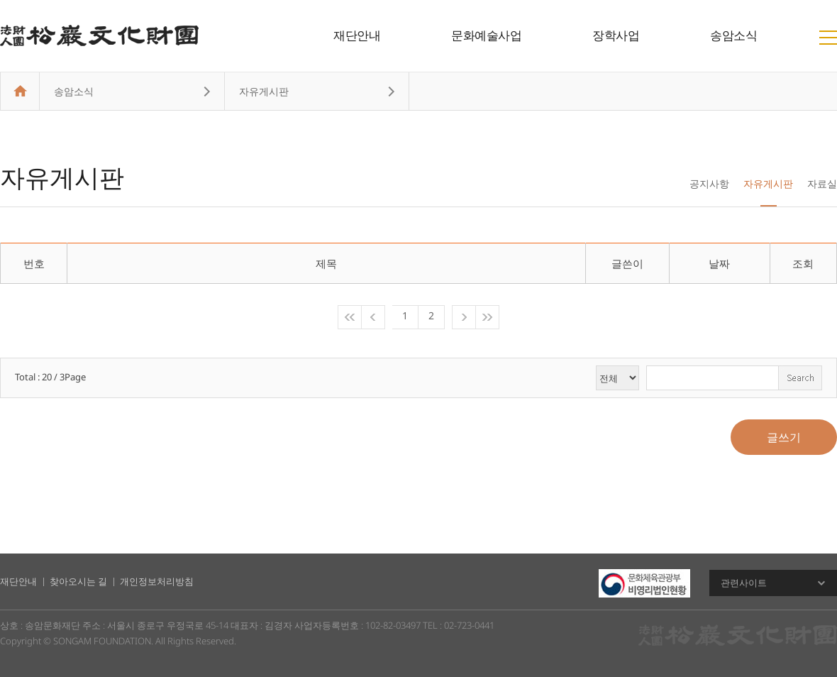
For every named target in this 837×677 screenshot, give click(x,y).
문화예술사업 (486, 35)
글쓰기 (784, 437)
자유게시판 (768, 183)
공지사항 (709, 183)
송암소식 (733, 35)
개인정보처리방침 (157, 581)
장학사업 (615, 35)
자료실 (822, 183)
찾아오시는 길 (78, 581)
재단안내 (356, 35)
